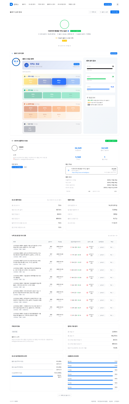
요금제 (111, 401)
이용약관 (93, 401)
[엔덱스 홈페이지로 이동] (11, 4)
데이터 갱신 (115, 12)
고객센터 (116, 401)
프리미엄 (108, 4)
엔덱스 (16, 4)
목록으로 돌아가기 (64, 395)
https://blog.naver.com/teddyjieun (80, 172)
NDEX (16, 401)
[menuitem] (24, 4)
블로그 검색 (104, 12)
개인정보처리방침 (102, 401)
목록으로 (93, 12)
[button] (117, 4)
